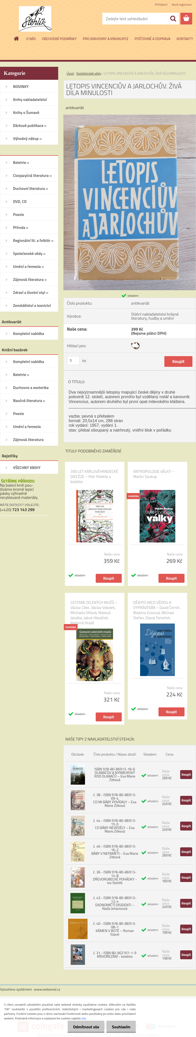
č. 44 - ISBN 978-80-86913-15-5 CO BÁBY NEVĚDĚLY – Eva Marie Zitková (114, 826)
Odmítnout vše (83, 1027)
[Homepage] (16, 38)
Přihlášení (161, 4)
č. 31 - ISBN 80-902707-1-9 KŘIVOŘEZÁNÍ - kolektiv (114, 954)
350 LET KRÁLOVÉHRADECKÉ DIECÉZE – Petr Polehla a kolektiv (94, 476)
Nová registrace (182, 4)
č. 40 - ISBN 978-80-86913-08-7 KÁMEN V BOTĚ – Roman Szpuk (114, 929)
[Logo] (35, 19)
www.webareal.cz (47, 989)
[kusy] (73, 360)
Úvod (70, 73)
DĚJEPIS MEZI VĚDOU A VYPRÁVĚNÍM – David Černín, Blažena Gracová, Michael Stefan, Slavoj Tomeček (156, 610)
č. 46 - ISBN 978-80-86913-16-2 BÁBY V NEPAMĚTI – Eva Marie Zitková (114, 852)
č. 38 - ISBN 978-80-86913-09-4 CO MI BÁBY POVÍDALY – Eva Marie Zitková (114, 800)
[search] (173, 18)
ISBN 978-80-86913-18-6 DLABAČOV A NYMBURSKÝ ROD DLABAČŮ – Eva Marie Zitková (114, 774)
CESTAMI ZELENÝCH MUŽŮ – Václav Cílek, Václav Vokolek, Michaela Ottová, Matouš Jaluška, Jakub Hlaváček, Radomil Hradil (93, 613)
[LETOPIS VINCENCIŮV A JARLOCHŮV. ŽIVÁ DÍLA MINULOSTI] (130, 117)
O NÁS (31, 38)
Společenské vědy (88, 73)
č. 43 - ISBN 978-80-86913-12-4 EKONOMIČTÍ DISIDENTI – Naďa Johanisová (114, 903)
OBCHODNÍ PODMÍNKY (59, 38)
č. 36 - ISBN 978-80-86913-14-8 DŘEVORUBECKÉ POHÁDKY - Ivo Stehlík (115, 877)
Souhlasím (120, 1027)
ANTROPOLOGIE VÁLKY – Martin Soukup (153, 474)
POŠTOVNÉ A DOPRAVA (152, 38)
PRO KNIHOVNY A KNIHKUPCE (105, 38)
